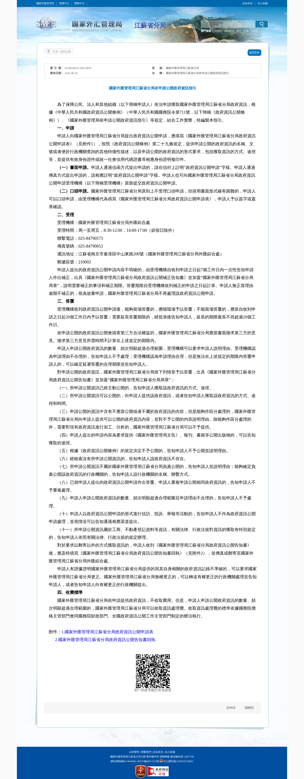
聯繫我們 (146, 752)
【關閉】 (249, 707)
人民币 (254, 31)
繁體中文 (79, 3)
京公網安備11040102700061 (178, 761)
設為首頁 (247, 3)
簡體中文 (64, 3)
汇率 (246, 31)
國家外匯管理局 (45, 3)
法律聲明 (134, 752)
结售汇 (218, 31)
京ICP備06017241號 (148, 761)
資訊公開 (66, 51)
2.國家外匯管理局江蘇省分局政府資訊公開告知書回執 (105, 639)
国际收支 (229, 31)
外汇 (239, 31)
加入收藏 (263, 3)
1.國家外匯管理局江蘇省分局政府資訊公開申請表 (107, 631)
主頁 (55, 51)
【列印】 (231, 707)
